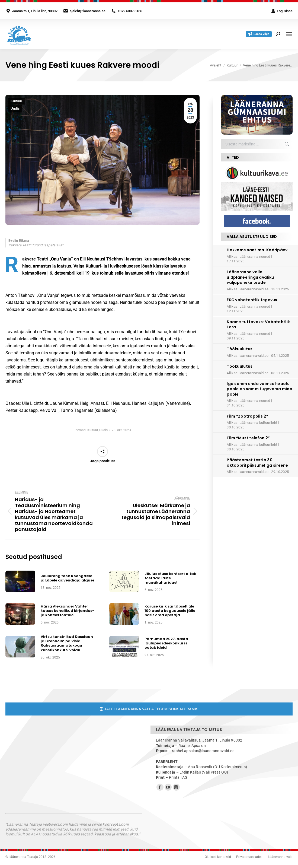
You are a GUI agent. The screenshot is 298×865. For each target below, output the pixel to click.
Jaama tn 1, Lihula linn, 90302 (34, 11)
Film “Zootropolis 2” (247, 416)
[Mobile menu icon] (289, 34)
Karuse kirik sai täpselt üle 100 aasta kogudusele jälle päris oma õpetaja (170, 611)
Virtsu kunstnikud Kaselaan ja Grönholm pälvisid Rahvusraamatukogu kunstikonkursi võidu (67, 643)
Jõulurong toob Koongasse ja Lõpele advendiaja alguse (67, 578)
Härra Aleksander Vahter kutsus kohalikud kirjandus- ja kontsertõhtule (67, 611)
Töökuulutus (239, 349)
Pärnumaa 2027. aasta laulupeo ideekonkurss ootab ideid (166, 643)
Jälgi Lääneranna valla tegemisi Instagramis (149, 709)
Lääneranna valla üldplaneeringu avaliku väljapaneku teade (250, 277)
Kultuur (16, 101)
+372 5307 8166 (130, 11)
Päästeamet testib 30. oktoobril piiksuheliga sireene (257, 462)
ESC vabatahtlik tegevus (252, 300)
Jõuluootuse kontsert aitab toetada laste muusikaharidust (170, 578)
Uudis (15, 108)
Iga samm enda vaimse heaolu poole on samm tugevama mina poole (259, 389)
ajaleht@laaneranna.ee (87, 11)
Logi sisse (282, 11)
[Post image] (20, 581)
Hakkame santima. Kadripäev (257, 250)
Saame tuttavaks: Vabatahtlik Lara (258, 324)
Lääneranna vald (280, 857)
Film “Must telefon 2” (248, 438)
